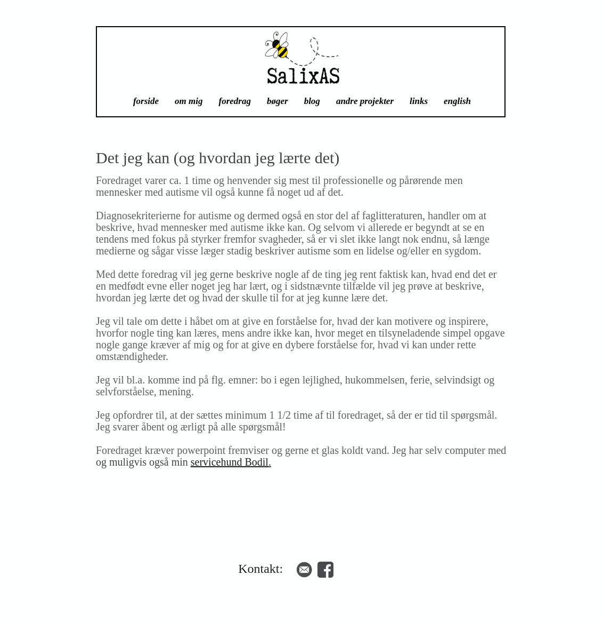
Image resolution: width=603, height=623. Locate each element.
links (419, 101)
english (457, 101)
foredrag (235, 101)
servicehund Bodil (229, 462)
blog (312, 101)
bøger (277, 101)
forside (146, 101)
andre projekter (365, 101)
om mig (188, 101)
